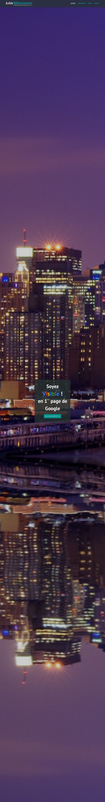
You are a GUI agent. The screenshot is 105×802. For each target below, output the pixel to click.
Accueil (73, 3)
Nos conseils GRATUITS (52, 416)
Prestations (82, 3)
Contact (96, 3)
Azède (19, 3)
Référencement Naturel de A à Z (23, 5)
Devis (89, 3)
